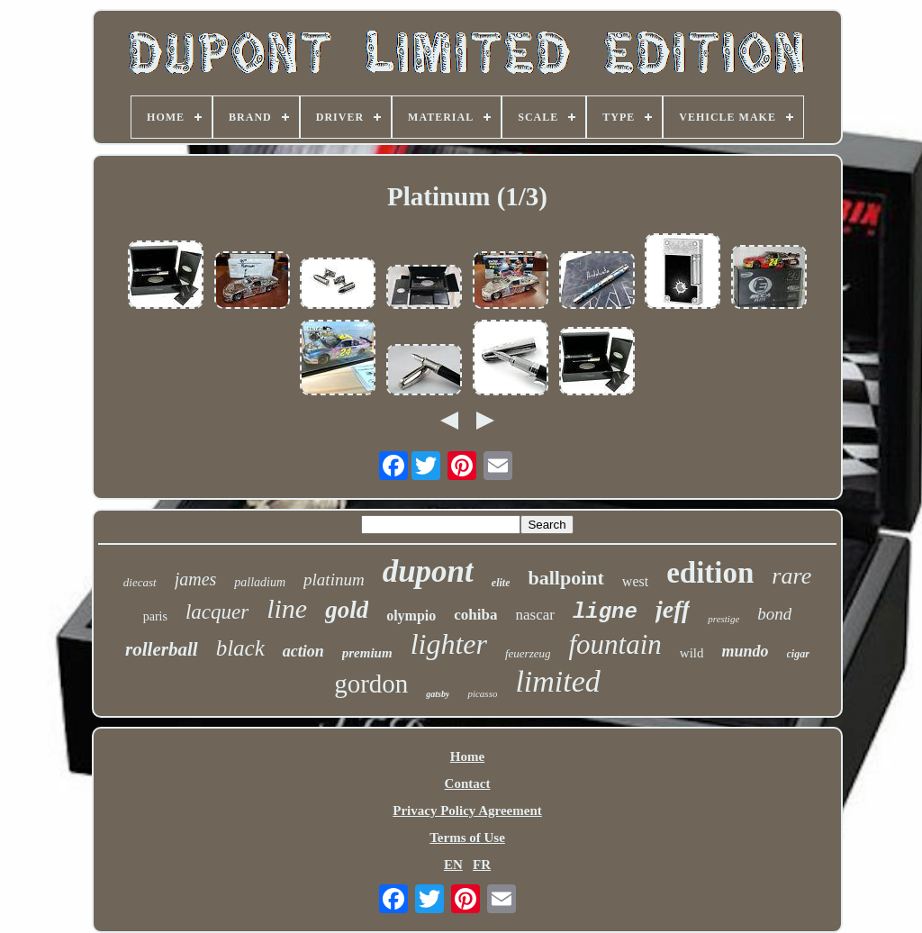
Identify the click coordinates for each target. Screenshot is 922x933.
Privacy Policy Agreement (467, 810)
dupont (428, 571)
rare (791, 576)
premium (367, 653)
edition (710, 573)
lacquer (217, 612)
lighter (449, 644)
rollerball (161, 649)
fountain (615, 644)
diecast (140, 582)
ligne (605, 612)
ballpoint (565, 577)
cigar (798, 654)
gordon (371, 683)
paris (155, 616)
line (287, 608)
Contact (468, 783)
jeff (672, 609)
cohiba (475, 614)
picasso (482, 693)
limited (557, 681)
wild (692, 653)
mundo (745, 651)
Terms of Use (467, 837)
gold (346, 609)
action (303, 651)
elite (501, 582)
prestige (723, 618)
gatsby (437, 694)
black (240, 648)
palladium (259, 582)
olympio (411, 615)
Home (467, 756)
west (635, 581)
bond (774, 613)
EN (453, 864)
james (196, 579)
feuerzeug (528, 653)
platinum (334, 579)
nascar (534, 614)
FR (482, 864)
